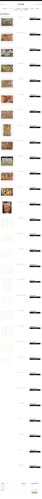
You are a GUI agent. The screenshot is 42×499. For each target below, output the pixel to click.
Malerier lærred (11, 8)
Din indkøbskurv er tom (36, 4)
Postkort (37, 8)
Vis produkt (35, 19)
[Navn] (36, 485)
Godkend (34, 492)
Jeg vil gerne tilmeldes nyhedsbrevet (37, 489)
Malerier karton (25, 8)
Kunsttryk (5, 8)
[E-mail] (36, 487)
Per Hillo (21, 4)
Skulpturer (18, 8)
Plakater (32, 8)
